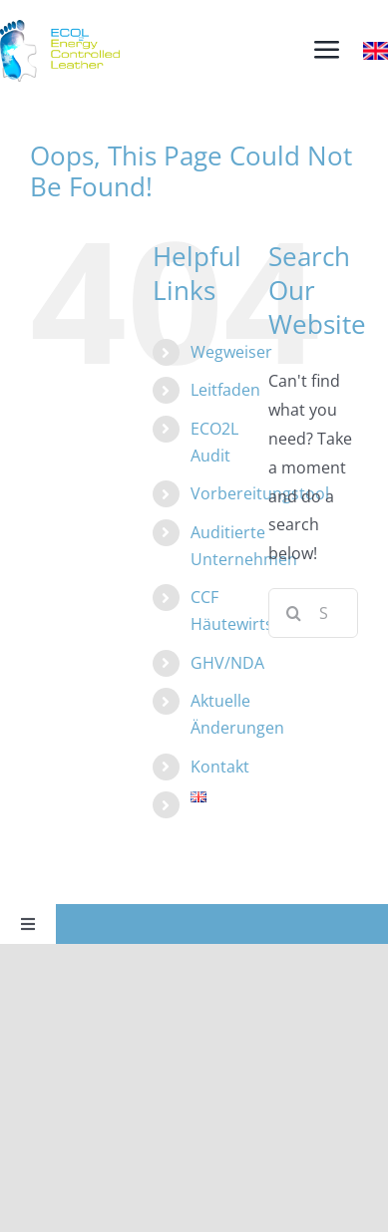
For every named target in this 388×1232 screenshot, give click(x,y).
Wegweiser (231, 352)
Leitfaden (225, 390)
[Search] (293, 613)
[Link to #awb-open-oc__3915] (326, 50)
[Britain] (375, 50)
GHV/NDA (227, 663)
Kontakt (220, 766)
